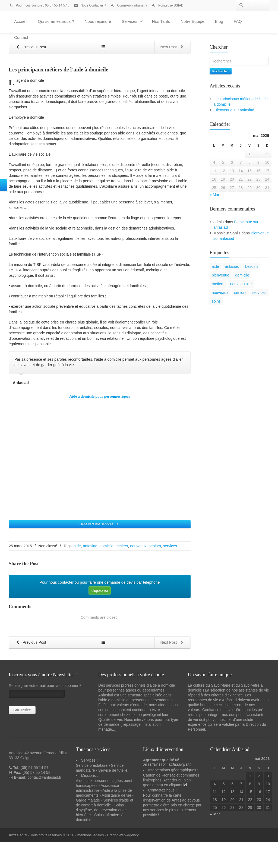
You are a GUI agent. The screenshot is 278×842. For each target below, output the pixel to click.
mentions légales (90, 835)
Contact (21, 37)
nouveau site (241, 284)
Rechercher (220, 71)
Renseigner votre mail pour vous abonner (45, 685)
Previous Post (30, 47)
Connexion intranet (127, 5)
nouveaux (138, 546)
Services (132, 21)
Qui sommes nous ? (56, 21)
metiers (121, 546)
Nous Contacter (88, 5)
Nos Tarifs (161, 21)
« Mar (214, 195)
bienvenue (220, 275)
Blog (219, 21)
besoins (251, 266)
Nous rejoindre (98, 21)
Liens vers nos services (100, 524)
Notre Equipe (192, 21)
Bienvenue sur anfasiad (234, 110)
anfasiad (90, 546)
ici (185, 785)
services (170, 546)
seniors (155, 546)
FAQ (238, 21)
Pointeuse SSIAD (167, 5)
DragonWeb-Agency (123, 835)
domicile (106, 546)
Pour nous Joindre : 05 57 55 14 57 (38, 5)
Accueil (20, 21)
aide (77, 546)
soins (216, 301)
